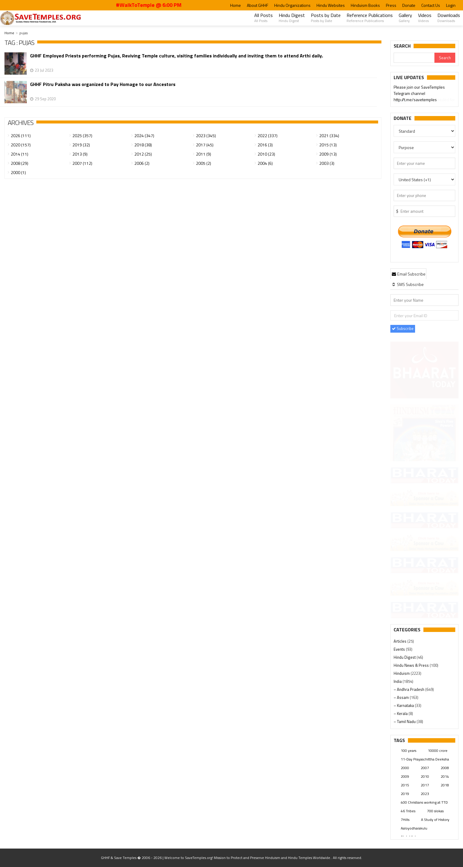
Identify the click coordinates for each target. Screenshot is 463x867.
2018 (445, 785)
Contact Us (430, 5)
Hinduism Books (365, 5)
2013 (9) (80, 154)
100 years (408, 750)
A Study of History (435, 819)
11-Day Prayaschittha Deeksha (425, 759)
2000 (405, 768)
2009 (405, 776)
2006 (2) (141, 163)
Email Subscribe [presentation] (408, 274)
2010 (425, 776)
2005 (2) (203, 163)
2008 (445, 768)
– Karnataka (404, 705)
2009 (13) (328, 154)
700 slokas (435, 811)
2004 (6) (265, 163)
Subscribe (403, 328)
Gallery (405, 18)
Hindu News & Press (412, 665)
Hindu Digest (292, 18)
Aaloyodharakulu (414, 828)
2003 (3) (326, 163)
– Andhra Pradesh (409, 689)
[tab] (408, 273)
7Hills (405, 819)
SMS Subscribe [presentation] (407, 284)
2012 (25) (143, 154)
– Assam (402, 697)
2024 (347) (144, 135)
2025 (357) (82, 135)
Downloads (448, 18)
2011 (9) (203, 154)
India (398, 681)
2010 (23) (266, 154)
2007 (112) (82, 163)
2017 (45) (204, 145)
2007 (425, 768)
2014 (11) (19, 154)
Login (451, 5)
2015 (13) (328, 145)
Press (391, 5)
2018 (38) (143, 145)
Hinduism (402, 673)
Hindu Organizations (292, 5)
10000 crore (438, 750)
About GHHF (257, 5)
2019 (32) (81, 145)
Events (400, 649)
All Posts (263, 18)
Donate (408, 5)
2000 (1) (18, 172)
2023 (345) (206, 135)
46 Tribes (408, 811)
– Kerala (401, 713)
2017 (425, 785)
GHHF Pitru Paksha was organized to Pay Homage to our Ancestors (102, 84)
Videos (424, 18)
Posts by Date (326, 18)
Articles (400, 641)
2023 (425, 793)
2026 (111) (21, 135)
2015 (405, 785)
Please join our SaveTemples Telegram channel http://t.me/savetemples (419, 93)
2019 (405, 793)
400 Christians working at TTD (424, 802)
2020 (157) (21, 145)
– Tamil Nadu (405, 721)
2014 (445, 776)
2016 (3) (265, 145)
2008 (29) (19, 163)
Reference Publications (370, 18)
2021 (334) (329, 135)
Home (235, 5)
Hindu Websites (331, 5)
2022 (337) (268, 135)
